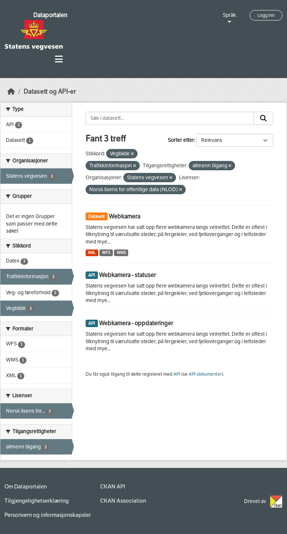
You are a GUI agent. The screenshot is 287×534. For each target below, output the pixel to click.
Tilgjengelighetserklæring (36, 500)
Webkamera (124, 216)
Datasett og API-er (50, 92)
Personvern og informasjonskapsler (47, 515)
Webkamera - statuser (127, 275)
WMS (121, 252)
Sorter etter (181, 140)
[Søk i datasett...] (170, 118)
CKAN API (112, 486)
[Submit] (263, 118)
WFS (106, 252)
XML (92, 252)
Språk (229, 15)
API (176, 374)
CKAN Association (123, 500)
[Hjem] (11, 92)
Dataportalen (50, 15)
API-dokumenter (205, 374)
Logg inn (266, 15)
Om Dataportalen (25, 486)
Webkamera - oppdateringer (136, 323)
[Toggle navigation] (58, 59)
